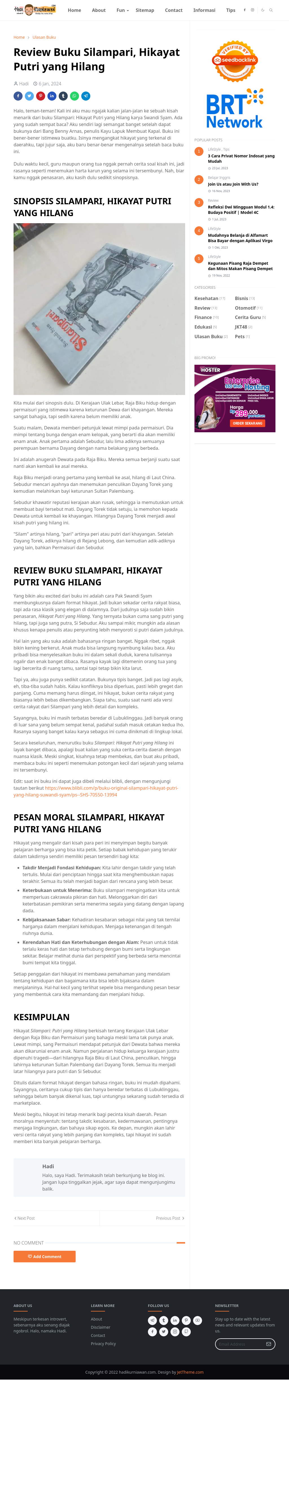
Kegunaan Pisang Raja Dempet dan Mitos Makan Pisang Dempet (240, 265)
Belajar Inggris (219, 177)
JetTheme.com (190, 1372)
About (96, 1319)
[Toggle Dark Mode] (263, 10)
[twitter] (163, 1331)
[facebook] (244, 10)
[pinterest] (186, 1320)
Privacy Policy (103, 1343)
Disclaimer (100, 1327)
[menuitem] (74, 10)
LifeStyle (215, 149)
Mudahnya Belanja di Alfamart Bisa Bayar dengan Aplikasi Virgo (240, 238)
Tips (226, 149)
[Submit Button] (268, 1344)
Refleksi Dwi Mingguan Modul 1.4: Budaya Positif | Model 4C (241, 209)
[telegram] (152, 1320)
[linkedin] (174, 1320)
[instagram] (252, 10)
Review (213, 200)
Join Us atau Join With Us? (233, 184)
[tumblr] (163, 1320)
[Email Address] (239, 1344)
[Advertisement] (144, 1403)
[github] (186, 1331)
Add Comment (45, 1256)
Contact (98, 1335)
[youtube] (197, 1320)
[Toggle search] (271, 10)
